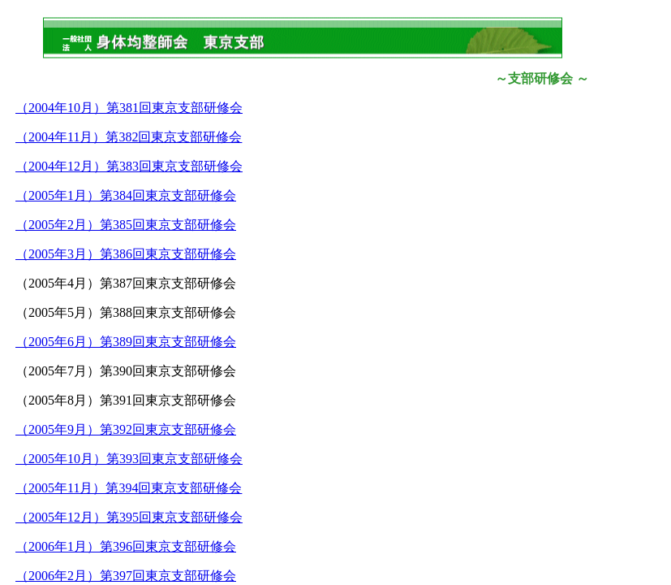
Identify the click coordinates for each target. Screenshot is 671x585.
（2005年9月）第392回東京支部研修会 (125, 429)
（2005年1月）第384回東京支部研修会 (125, 195)
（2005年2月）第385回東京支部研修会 (125, 225)
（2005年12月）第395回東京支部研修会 (129, 517)
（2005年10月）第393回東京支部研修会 (129, 459)
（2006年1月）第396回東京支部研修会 (125, 546)
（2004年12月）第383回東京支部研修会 (129, 166)
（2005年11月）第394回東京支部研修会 (128, 488)
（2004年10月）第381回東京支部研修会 (129, 108)
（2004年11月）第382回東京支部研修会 (128, 137)
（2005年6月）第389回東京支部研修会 (125, 342)
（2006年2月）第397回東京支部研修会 (125, 576)
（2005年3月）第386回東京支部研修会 (125, 254)
